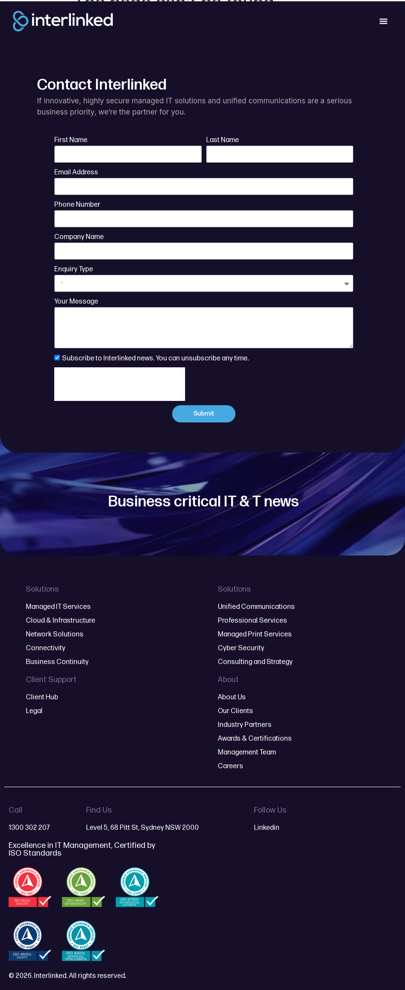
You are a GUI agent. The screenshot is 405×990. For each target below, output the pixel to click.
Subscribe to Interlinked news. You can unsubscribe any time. (155, 358)
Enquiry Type (73, 269)
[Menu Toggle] (383, 21)
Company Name (79, 237)
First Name (70, 140)
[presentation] (119, 384)
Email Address (76, 172)
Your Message (76, 302)
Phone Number (77, 205)
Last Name (222, 140)
